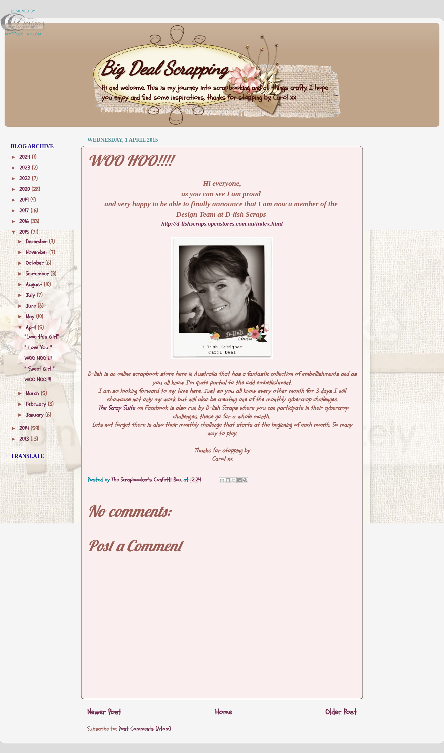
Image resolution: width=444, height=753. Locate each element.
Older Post (341, 712)
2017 (25, 211)
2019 (24, 200)
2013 (25, 439)
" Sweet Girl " (39, 369)
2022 (25, 178)
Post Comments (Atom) (145, 729)
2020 (25, 189)
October (35, 263)
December (37, 241)
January (35, 415)
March (33, 393)
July (31, 295)
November (37, 252)
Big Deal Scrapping (164, 68)
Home (223, 712)
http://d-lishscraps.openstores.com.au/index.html (222, 223)
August (35, 284)
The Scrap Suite (116, 408)
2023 (25, 168)
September (38, 274)
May (31, 316)
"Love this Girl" (41, 337)
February (37, 404)
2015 (25, 232)
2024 (25, 157)
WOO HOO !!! (38, 358)
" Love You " (38, 347)
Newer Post (104, 712)
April (32, 328)
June (32, 306)
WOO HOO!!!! (37, 380)
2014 (25, 428)
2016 (25, 221)
